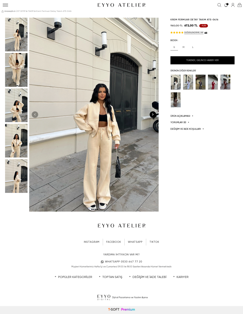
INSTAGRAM (91, 242)
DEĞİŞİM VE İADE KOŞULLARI (187, 129)
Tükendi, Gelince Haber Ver (202, 60)
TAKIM (31, 11)
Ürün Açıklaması (181, 116)
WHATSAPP (135, 242)
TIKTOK (154, 242)
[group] (94, 115)
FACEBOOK (113, 242)
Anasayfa (8, 11)
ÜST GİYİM (21, 11)
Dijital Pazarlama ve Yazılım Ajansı (121, 297)
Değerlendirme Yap (194, 32)
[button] (90, 209)
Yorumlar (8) (179, 122)
